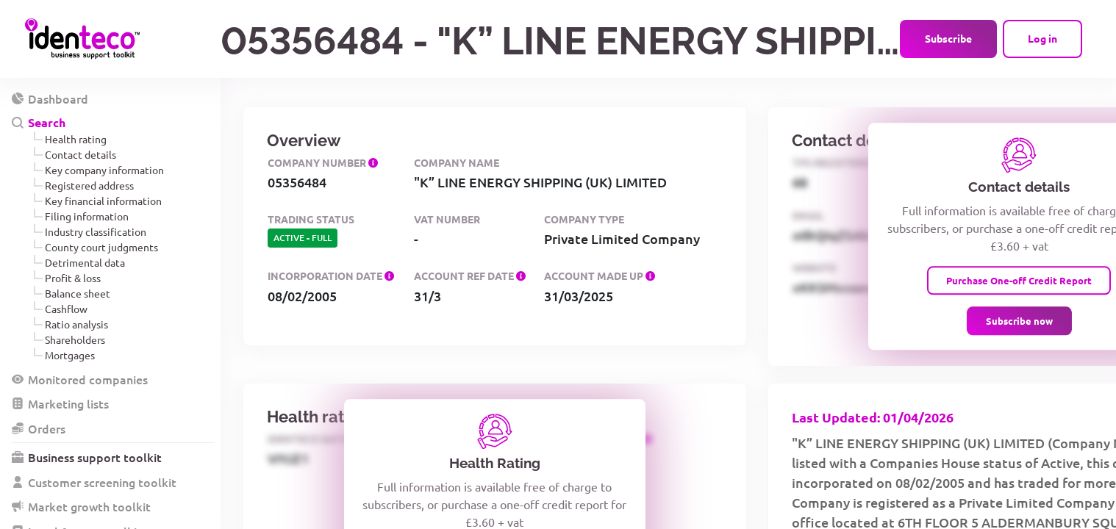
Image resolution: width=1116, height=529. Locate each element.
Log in (1042, 38)
